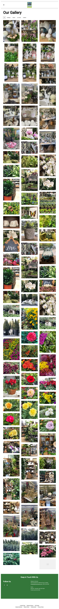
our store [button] (19, 17)
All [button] (4, 17)
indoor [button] (14, 17)
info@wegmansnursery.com (36, 584)
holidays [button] (8, 17)
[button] (3, 5)
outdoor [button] (24, 17)
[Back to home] (29, 5)
